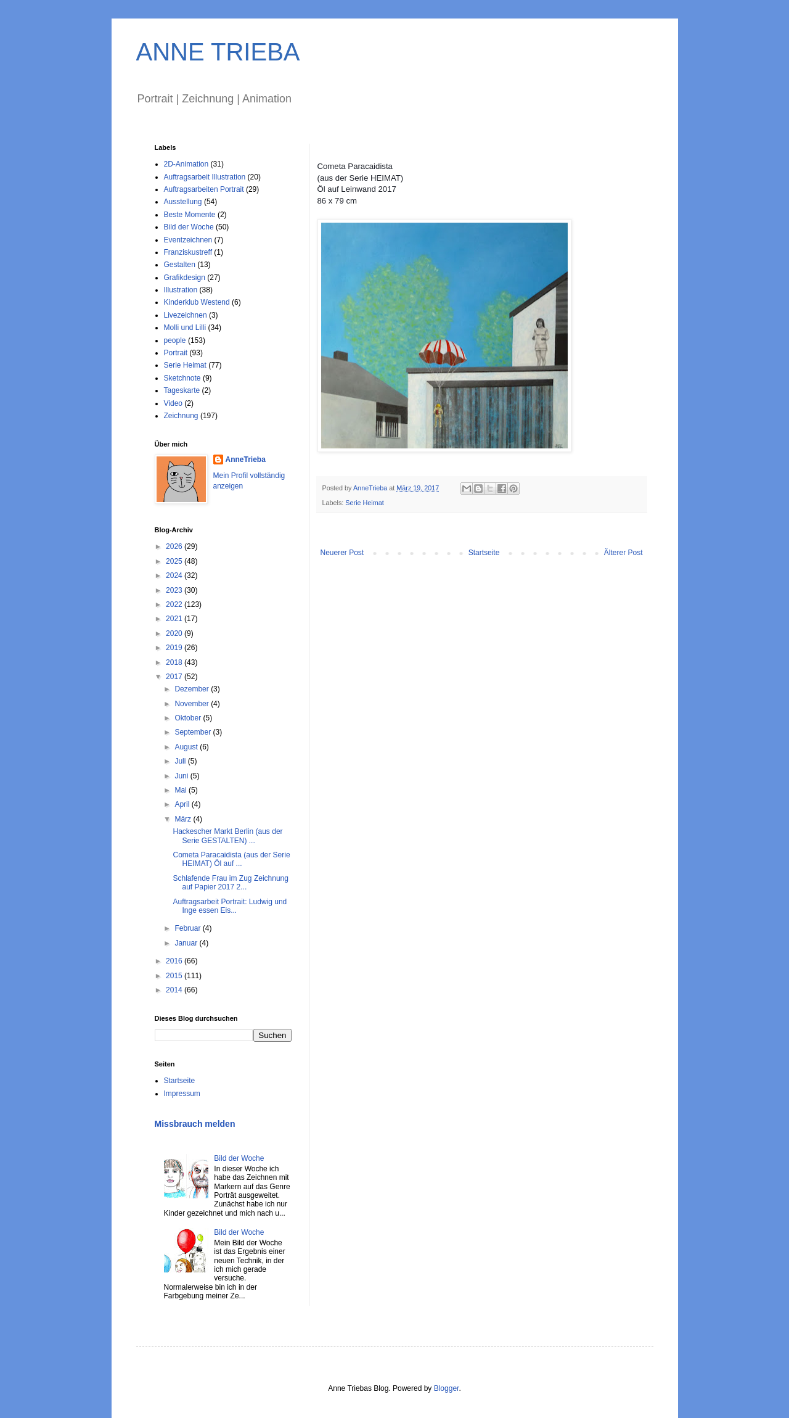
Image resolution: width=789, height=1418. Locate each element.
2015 (175, 975)
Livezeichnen (185, 315)
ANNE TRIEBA (218, 51)
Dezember (192, 689)
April (182, 804)
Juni (182, 776)
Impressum (182, 1093)
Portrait (176, 352)
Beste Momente (190, 214)
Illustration (181, 290)
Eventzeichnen (188, 240)
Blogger (446, 1388)
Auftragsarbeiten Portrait (204, 189)
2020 (175, 633)
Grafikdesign (184, 277)
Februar (188, 928)
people (175, 340)
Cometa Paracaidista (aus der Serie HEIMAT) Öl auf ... (231, 859)
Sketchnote (182, 378)
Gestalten (179, 264)
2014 (175, 990)
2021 (175, 618)
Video (173, 403)
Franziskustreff (188, 252)
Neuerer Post (342, 552)
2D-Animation (186, 164)
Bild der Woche (189, 227)
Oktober (188, 718)
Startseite (484, 552)
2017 (175, 676)
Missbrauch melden (195, 1124)
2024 (175, 575)
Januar (186, 943)
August (187, 747)
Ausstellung (183, 201)
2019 (175, 647)
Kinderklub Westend (197, 302)
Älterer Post (623, 552)
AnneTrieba (246, 459)
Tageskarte (182, 390)
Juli (180, 761)
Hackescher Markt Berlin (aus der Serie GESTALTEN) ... (227, 835)
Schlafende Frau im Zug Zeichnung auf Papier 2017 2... (230, 882)
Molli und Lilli (185, 327)
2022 (175, 604)
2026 (175, 546)
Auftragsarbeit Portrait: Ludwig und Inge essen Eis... (230, 906)
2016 (175, 961)
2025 (175, 561)
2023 (175, 590)
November (192, 703)
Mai (181, 790)
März (183, 819)
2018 (175, 662)
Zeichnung (181, 415)
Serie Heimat (364, 502)
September (193, 732)
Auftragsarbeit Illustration (205, 177)
